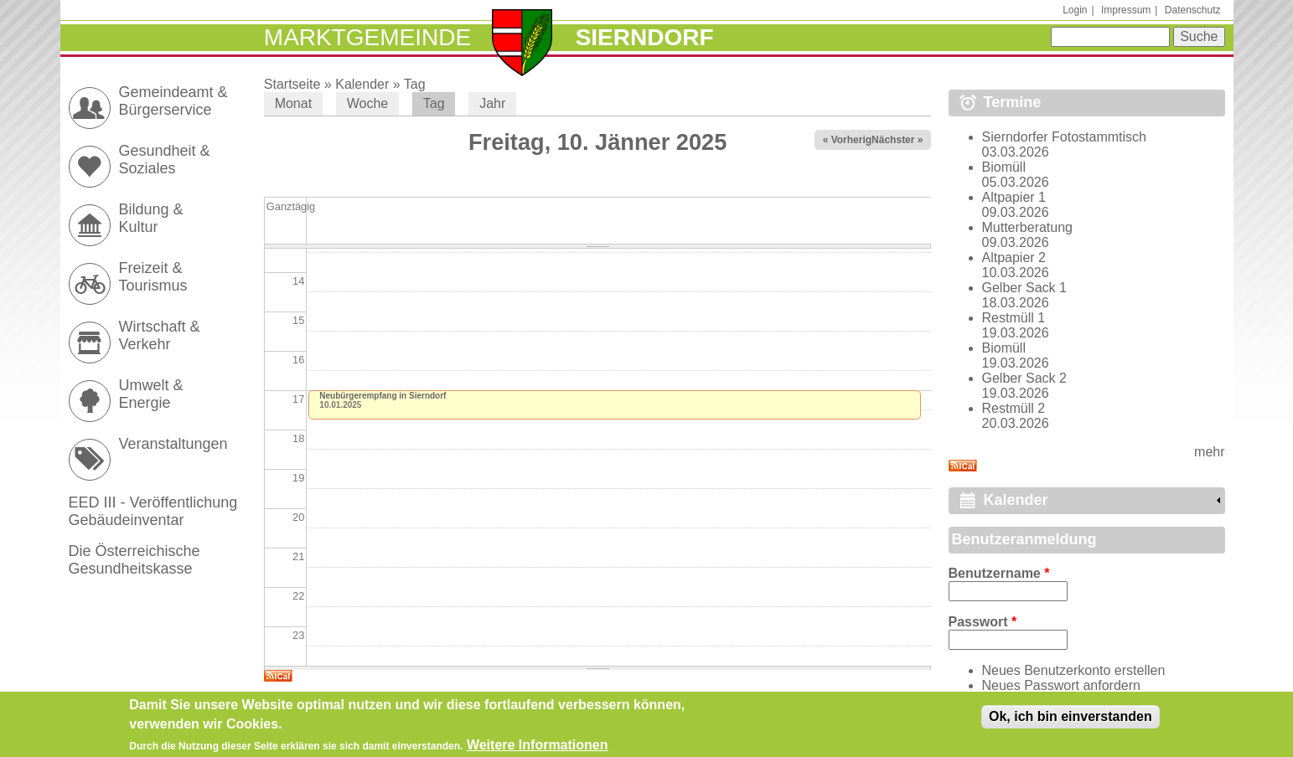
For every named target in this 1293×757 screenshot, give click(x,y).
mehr (1209, 452)
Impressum (1126, 10)
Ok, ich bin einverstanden (1070, 720)
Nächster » (897, 140)
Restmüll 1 (1014, 318)
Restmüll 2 (1014, 408)
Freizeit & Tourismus (153, 277)
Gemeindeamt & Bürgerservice (173, 101)
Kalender (362, 84)
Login (1075, 10)
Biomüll (1004, 167)
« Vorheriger (852, 140)
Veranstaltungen (173, 443)
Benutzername (999, 573)
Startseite (292, 84)
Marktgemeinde (367, 37)
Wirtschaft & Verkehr (159, 335)
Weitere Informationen (537, 748)
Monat (293, 103)
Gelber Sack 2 (1024, 378)
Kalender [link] (1016, 500)
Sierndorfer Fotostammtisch (1064, 137)
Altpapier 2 (1014, 257)
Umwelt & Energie (151, 394)
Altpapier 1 (1014, 197)
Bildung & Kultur (151, 218)
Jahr (492, 103)
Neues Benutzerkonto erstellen (1074, 670)
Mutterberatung (1027, 227)
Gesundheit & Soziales (164, 159)
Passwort (983, 622)
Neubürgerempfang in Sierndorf (382, 395)
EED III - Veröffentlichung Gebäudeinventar (153, 511)
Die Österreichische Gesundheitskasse (134, 560)
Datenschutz (1193, 10)
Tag (415, 84)
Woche (368, 103)
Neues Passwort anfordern (1061, 685)
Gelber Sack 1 (1024, 288)
